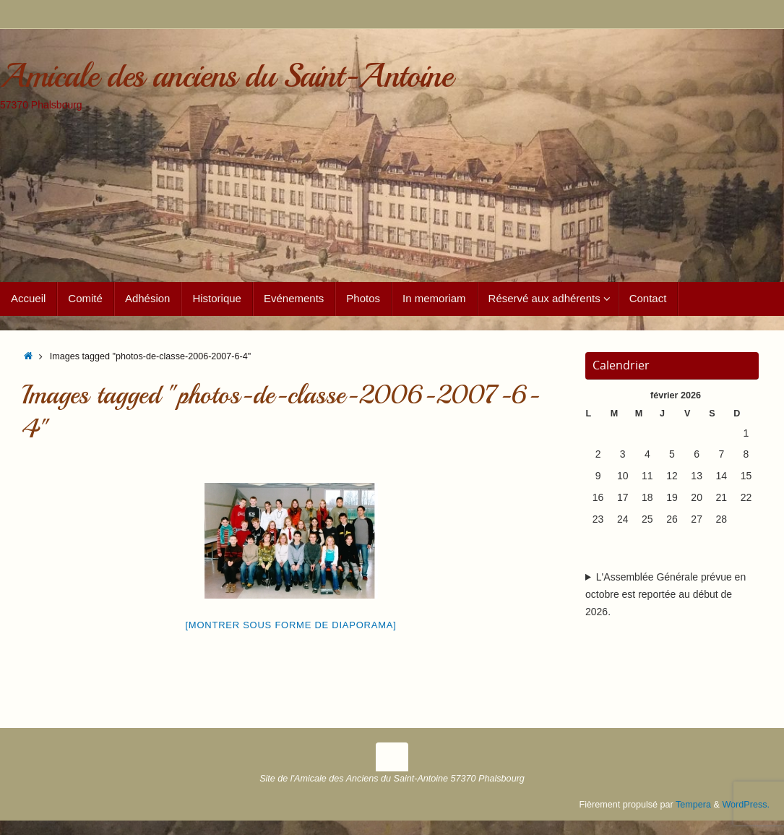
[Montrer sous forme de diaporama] (291, 625)
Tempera (693, 805)
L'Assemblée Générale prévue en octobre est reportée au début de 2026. (665, 594)
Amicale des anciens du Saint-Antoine (226, 76)
